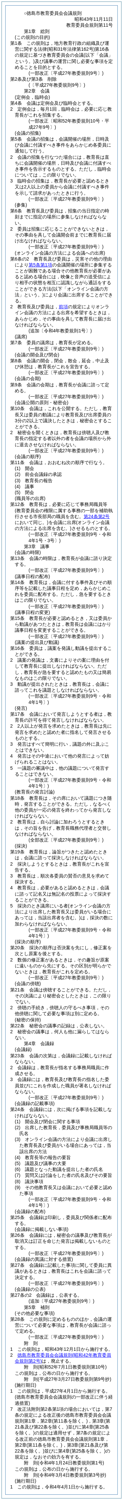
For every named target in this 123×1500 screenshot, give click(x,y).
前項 (63, 306)
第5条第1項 (40, 264)
